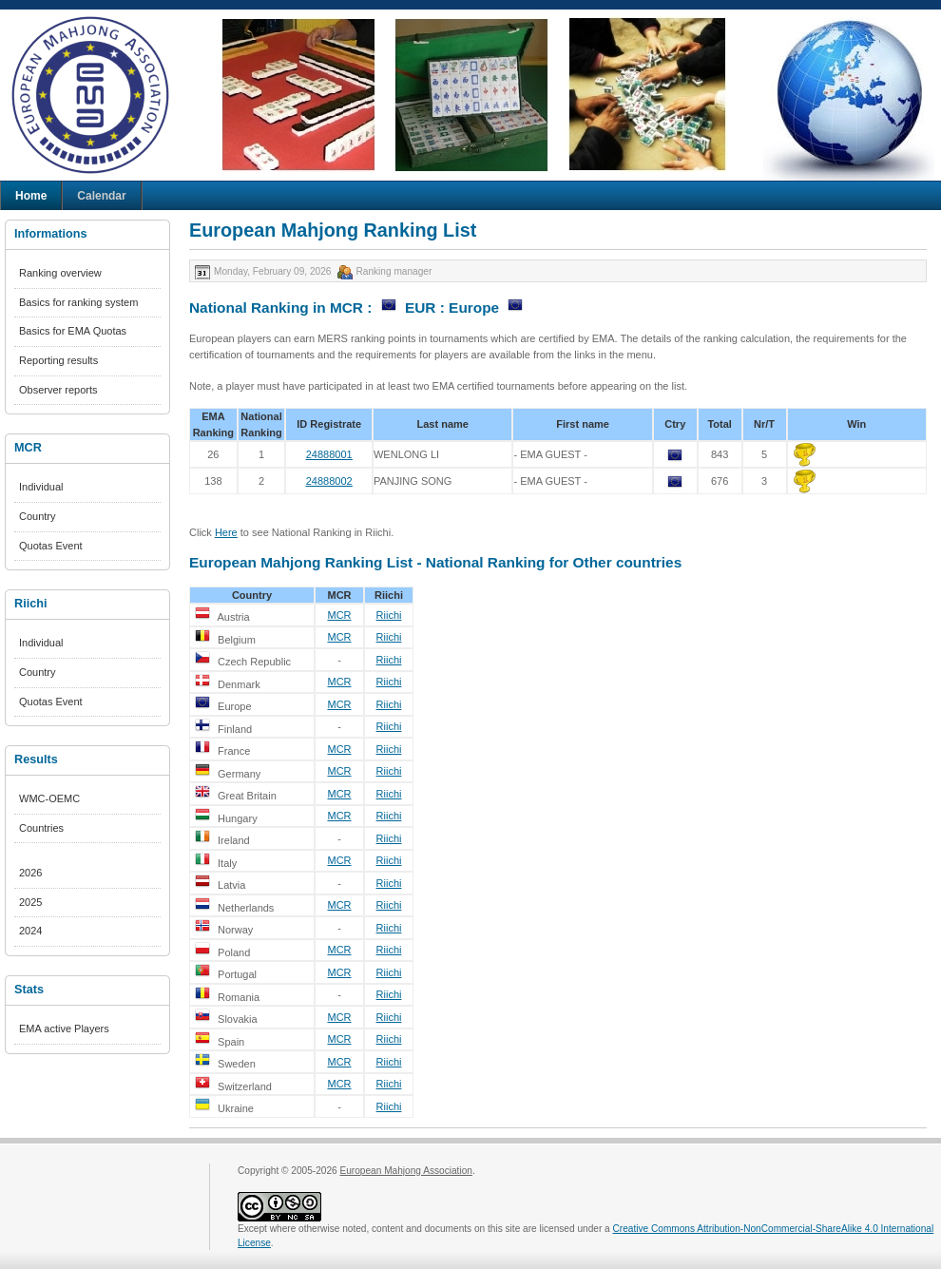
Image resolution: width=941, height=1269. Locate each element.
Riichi (389, 615)
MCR (339, 615)
